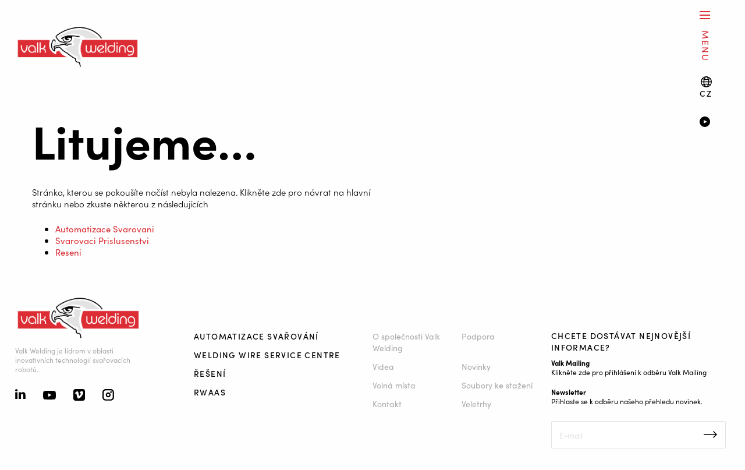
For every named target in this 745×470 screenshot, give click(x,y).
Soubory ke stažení (497, 385)
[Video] (714, 122)
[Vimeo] (79, 396)
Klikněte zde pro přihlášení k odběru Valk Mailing (629, 372)
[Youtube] (49, 396)
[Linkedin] (20, 395)
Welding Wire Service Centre (267, 355)
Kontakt (387, 403)
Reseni (68, 252)
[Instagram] (108, 396)
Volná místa (394, 385)
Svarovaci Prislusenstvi (102, 240)
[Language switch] (706, 87)
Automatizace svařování (256, 336)
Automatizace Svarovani (104, 228)
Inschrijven (710, 434)
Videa (383, 366)
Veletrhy (476, 403)
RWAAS (210, 392)
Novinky (476, 366)
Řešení (210, 373)
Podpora (478, 336)
